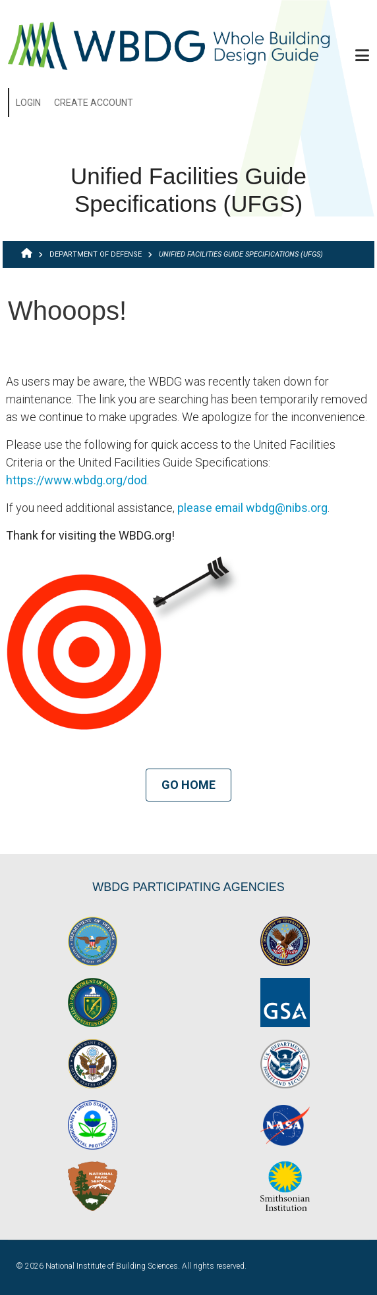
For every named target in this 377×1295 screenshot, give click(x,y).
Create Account (93, 102)
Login (28, 102)
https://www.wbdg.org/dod (76, 480)
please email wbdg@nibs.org (252, 508)
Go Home (188, 785)
